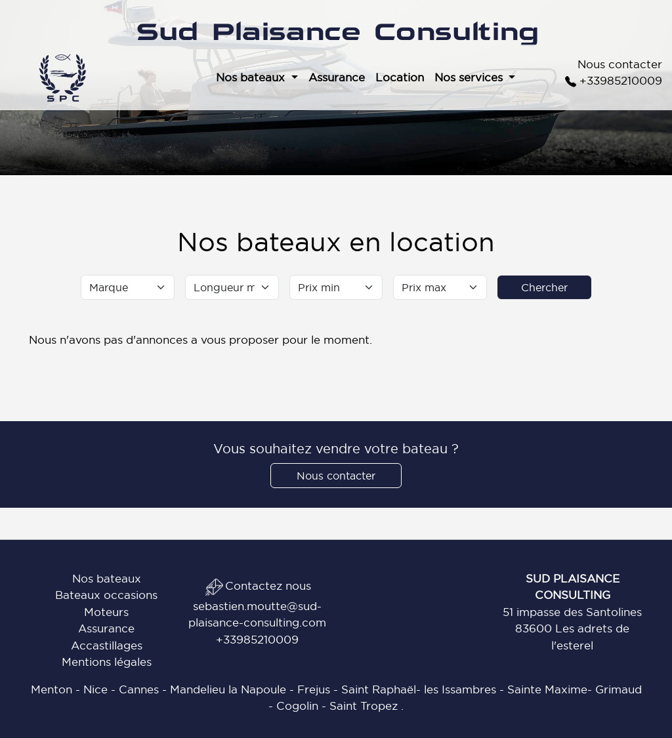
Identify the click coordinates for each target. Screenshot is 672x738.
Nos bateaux (106, 578)
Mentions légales (107, 661)
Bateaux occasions (106, 595)
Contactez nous (257, 585)
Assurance (336, 77)
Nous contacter (620, 64)
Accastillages (106, 645)
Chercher (544, 287)
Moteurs (106, 612)
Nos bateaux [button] (252, 77)
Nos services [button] (470, 77)
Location (399, 77)
